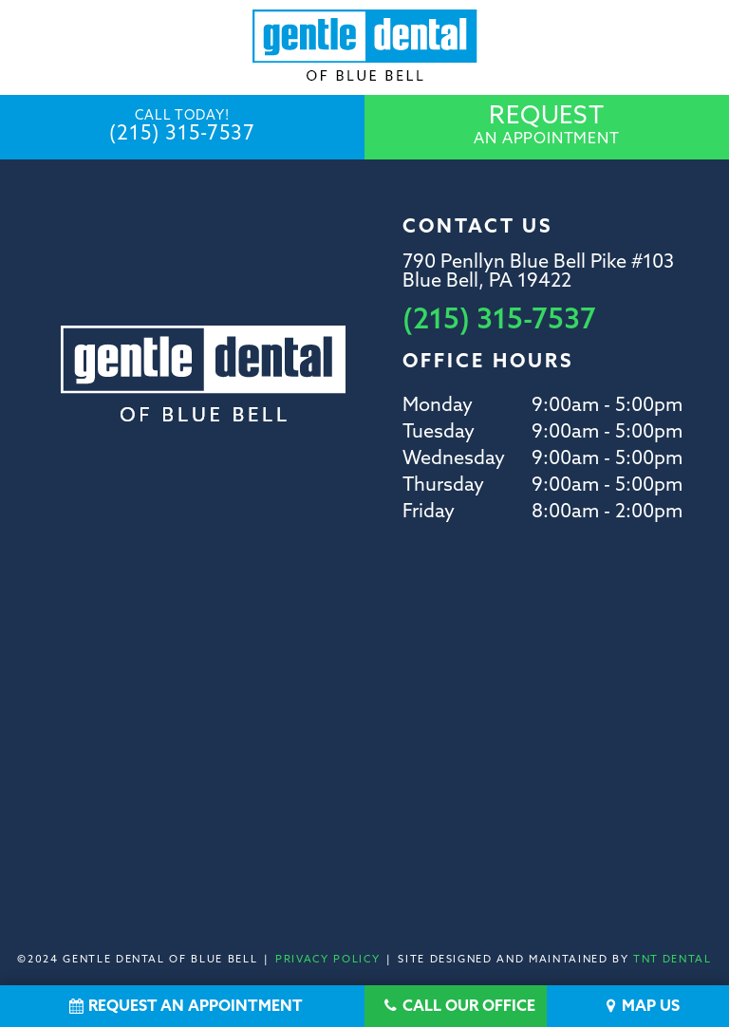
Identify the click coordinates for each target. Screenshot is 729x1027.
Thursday (443, 485)
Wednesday (453, 459)
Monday (437, 406)
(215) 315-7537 (182, 126)
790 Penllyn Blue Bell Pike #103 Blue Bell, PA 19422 (538, 272)
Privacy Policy (327, 960)
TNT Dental (672, 960)
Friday (428, 512)
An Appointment (547, 125)
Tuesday (438, 432)
